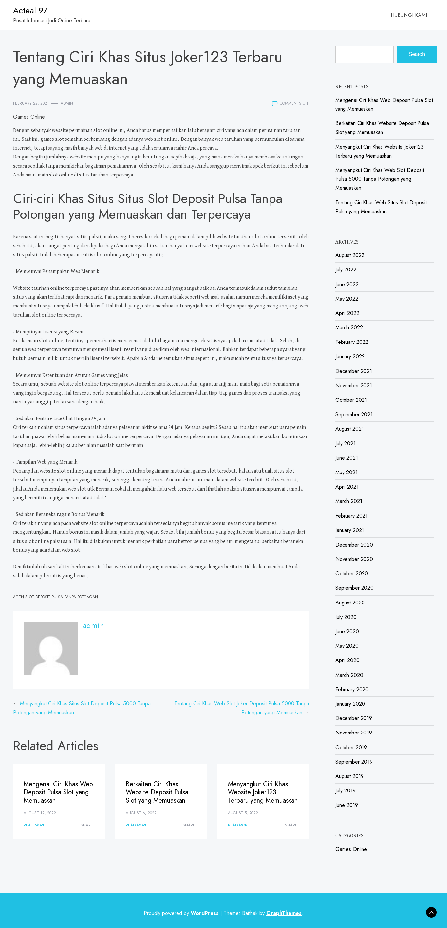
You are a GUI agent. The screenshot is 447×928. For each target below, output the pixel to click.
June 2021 (346, 458)
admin (67, 103)
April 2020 (347, 660)
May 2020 (347, 646)
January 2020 (350, 704)
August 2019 (349, 776)
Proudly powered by (182, 913)
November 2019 (353, 732)
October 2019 (351, 747)
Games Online (29, 117)
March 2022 (349, 327)
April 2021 (347, 487)
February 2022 (351, 342)
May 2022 (346, 299)
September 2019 (354, 762)
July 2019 (345, 790)
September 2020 (354, 588)
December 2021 (353, 371)
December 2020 (354, 544)
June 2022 (347, 284)
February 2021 (351, 516)
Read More (34, 825)
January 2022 (350, 356)
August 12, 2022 (40, 813)
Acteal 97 (30, 10)
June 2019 (346, 805)
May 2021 (346, 472)
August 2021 (349, 429)
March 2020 (349, 675)
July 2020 (346, 617)
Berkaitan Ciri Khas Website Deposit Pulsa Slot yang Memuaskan (157, 792)
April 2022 (347, 313)
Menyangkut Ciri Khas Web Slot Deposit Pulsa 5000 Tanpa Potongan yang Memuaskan (379, 179)
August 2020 (350, 602)
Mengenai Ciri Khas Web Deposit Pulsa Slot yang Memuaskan (58, 792)
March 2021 (348, 501)
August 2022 (349, 255)
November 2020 (354, 559)
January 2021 (349, 530)
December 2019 (353, 718)
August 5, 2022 (243, 813)
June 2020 (347, 631)
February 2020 (352, 689)
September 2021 (354, 414)
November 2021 (353, 385)
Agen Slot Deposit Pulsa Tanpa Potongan (55, 597)
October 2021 (351, 400)
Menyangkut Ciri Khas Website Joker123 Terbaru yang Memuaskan (263, 792)
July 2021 (345, 443)
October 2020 (351, 573)
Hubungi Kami (409, 15)
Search (417, 54)
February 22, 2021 (31, 103)
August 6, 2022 (141, 813)
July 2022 (345, 269)
